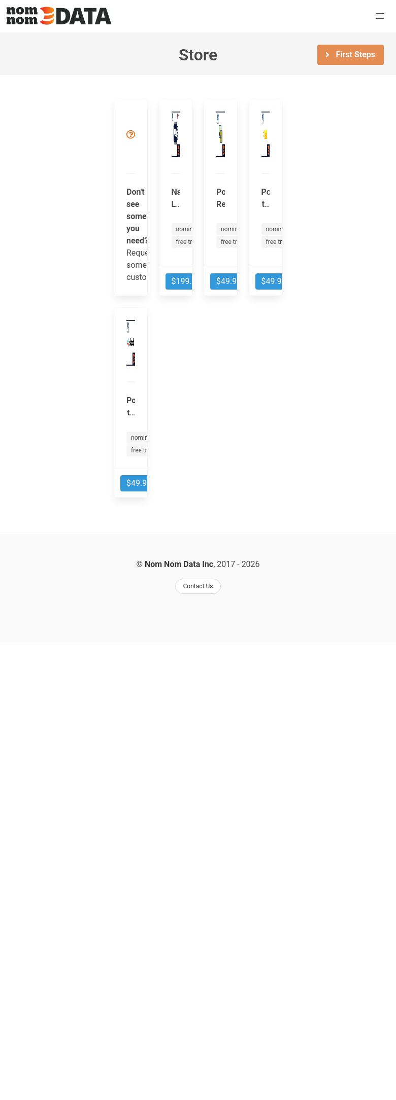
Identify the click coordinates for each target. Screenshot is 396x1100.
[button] (380, 16)
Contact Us (198, 586)
